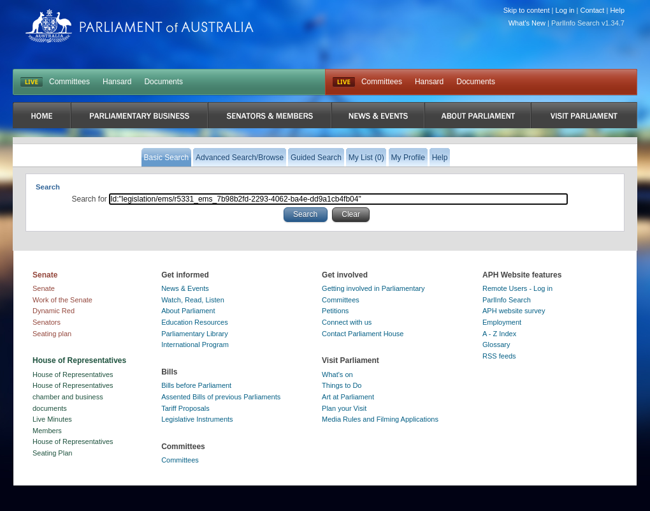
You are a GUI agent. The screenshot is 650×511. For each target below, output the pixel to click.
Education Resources (194, 322)
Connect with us (347, 322)
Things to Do (341, 385)
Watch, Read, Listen (192, 300)
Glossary (496, 344)
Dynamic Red (53, 311)
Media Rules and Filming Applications (380, 419)
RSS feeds (499, 356)
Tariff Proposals (185, 408)
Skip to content (526, 10)
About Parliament (188, 311)
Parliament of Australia (139, 26)
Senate (43, 288)
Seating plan (51, 333)
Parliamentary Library (194, 333)
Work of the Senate (62, 300)
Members (47, 430)
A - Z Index (499, 333)
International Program (195, 344)
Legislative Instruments (197, 419)
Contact (592, 10)
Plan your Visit (344, 408)
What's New (527, 23)
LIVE (31, 82)
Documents (163, 81)
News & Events (185, 288)
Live (344, 82)
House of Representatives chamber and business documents (72, 396)
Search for (91, 199)
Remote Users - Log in (517, 288)
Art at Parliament (348, 397)
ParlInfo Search (506, 300)
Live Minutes (52, 419)
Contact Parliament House (362, 333)
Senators (46, 322)
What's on (337, 374)
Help (617, 10)
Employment (501, 322)
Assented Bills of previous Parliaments (220, 397)
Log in (565, 10)
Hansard (117, 81)
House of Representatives (72, 374)
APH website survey (513, 311)
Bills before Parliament (196, 385)
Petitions (335, 311)
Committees (69, 81)
